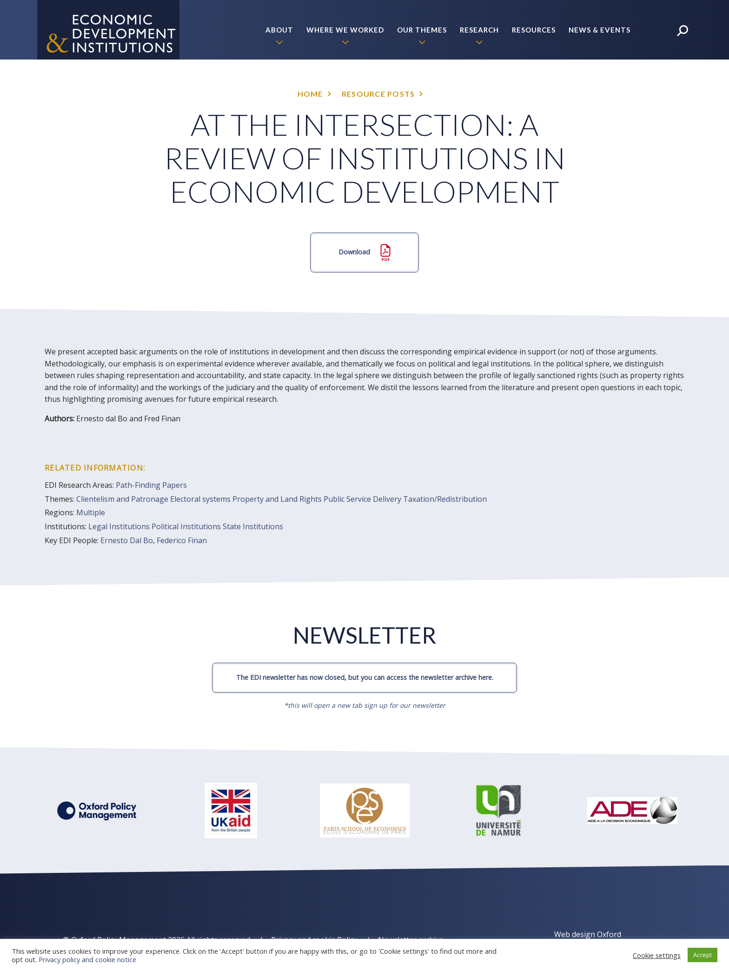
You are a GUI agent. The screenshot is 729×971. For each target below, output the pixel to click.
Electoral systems (200, 499)
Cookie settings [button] (657, 955)
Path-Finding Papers (151, 485)
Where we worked (345, 30)
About (279, 30)
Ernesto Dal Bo (126, 540)
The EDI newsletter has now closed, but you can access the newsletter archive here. (364, 677)
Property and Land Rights (277, 499)
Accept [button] (702, 955)
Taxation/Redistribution (445, 499)
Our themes (422, 30)
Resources (534, 30)
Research (479, 30)
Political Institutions (186, 526)
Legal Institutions (119, 526)
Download (364, 252)
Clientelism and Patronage (122, 499)
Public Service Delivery (362, 499)
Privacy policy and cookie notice (87, 959)
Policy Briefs (603, 89)
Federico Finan (182, 540)
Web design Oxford (587, 934)
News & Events (599, 30)
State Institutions (253, 526)
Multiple (90, 512)
